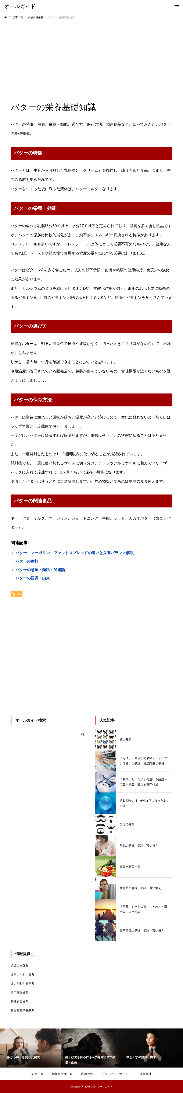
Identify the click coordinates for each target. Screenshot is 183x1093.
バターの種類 (26, 561)
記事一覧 (37, 1074)
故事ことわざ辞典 (22, 974)
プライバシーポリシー (116, 1074)
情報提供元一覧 (62, 1074)
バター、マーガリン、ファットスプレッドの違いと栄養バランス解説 (74, 553)
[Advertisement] (91, 54)
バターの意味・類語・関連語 (40, 570)
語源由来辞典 (19, 965)
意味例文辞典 (19, 1001)
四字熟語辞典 (19, 992)
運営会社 (145, 1074)
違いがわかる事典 (22, 983)
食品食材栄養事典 (22, 1010)
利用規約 (87, 1074)
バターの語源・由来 (32, 578)
